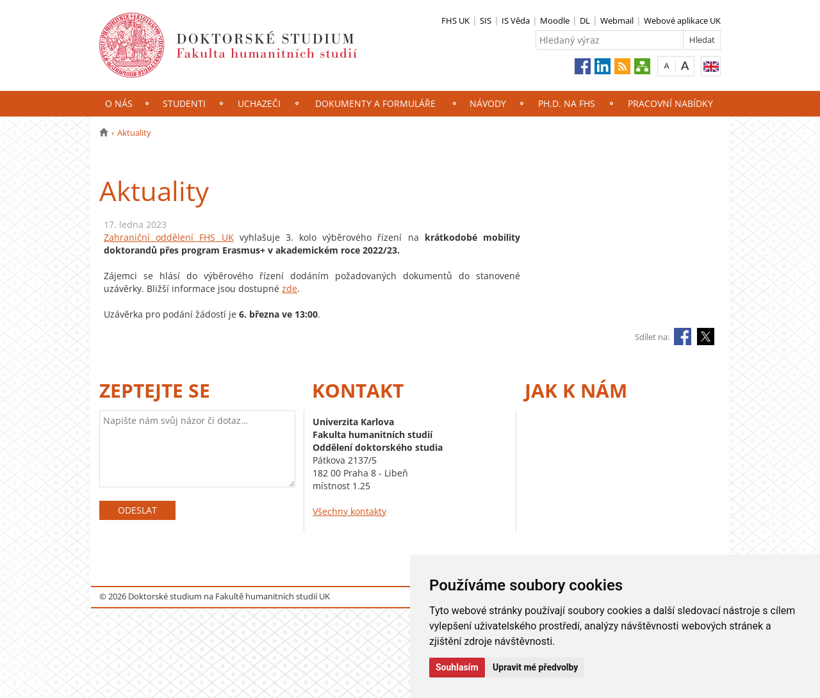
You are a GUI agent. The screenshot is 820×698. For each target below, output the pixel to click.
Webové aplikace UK (682, 20)
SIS (485, 20)
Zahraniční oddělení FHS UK (169, 237)
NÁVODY (488, 103)
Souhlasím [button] (457, 667)
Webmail (617, 20)
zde (289, 288)
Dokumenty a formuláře (375, 103)
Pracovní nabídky (670, 103)
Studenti (184, 103)
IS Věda (516, 20)
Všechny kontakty (349, 511)
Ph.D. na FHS (566, 103)
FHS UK (455, 20)
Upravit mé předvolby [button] (535, 667)
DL (585, 20)
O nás (119, 103)
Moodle (555, 20)
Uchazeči (259, 103)
